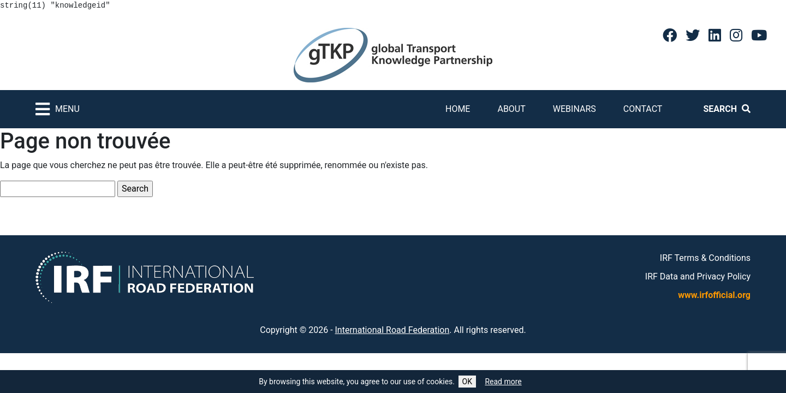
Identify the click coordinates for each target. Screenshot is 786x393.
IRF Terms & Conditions (705, 258)
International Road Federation (392, 330)
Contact (643, 109)
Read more (503, 381)
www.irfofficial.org (714, 295)
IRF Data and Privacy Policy (698, 276)
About (511, 109)
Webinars (574, 109)
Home (457, 109)
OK (467, 381)
